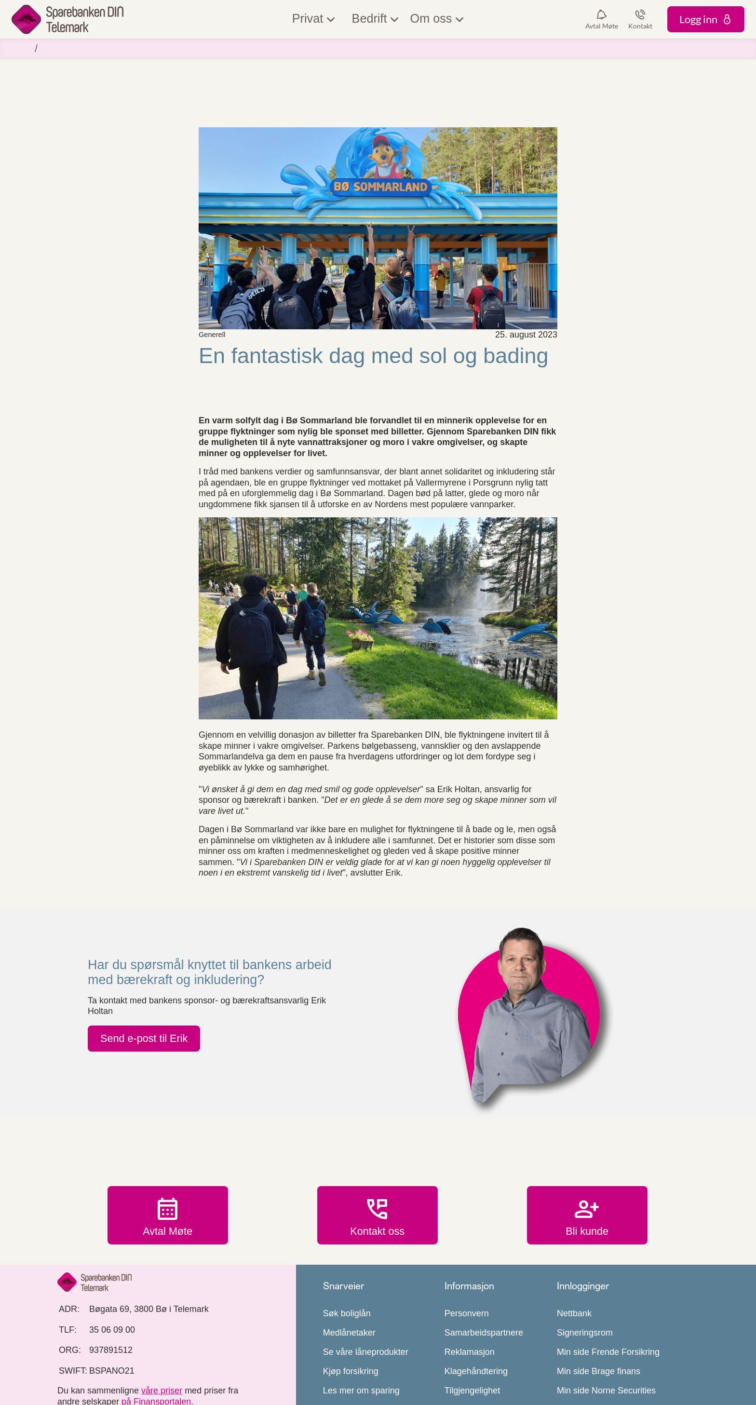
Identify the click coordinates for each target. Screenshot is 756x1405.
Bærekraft (464, 1356)
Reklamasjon (470, 1279)
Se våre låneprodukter (365, 1279)
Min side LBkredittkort (598, 1337)
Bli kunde (587, 1142)
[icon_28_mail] (175, 1357)
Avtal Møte (168, 1142)
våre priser (161, 1318)
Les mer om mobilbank (367, 1356)
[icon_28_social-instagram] (107, 1357)
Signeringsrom (585, 1260)
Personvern (467, 1240)
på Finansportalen (156, 1328)
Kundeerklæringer (357, 1337)
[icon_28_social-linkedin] (141, 1357)
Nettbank (574, 1240)
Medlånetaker (349, 1260)
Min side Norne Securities (606, 1318)
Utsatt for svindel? (357, 1375)
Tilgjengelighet (472, 1318)
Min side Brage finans (598, 1298)
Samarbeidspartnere (484, 1260)
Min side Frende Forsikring (608, 1279)
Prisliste (460, 1375)
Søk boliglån (347, 1240)
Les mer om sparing (361, 1318)
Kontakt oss (377, 1142)
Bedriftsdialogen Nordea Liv (610, 1356)
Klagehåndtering (476, 1298)
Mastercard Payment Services (615, 1375)
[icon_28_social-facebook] (72, 1357)
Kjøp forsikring (350, 1298)
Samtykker (465, 1337)
